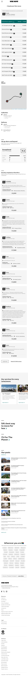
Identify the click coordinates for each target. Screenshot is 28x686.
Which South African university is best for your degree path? (19, 458)
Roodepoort (11, 565)
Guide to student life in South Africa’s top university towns (12, 524)
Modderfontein (21, 558)
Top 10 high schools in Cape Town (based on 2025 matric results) (18, 481)
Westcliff (17, 567)
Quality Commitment (5, 604)
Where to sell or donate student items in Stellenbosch (18, 504)
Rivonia (5, 565)
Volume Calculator (5, 606)
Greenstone (16, 554)
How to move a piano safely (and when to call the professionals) (18, 496)
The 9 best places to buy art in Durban (8, 521)
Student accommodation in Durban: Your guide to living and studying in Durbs (13, 528)
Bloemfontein (4, 648)
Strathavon (5, 567)
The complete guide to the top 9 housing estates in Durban (18, 474)
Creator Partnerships (5, 615)
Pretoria (3, 645)
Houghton (23, 554)
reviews (9, 151)
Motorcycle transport (5, 652)
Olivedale (23, 560)
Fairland (17, 552)
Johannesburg (4, 642)
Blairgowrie (23, 547)
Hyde (5, 556)
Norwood (17, 560)
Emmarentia (11, 552)
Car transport (4, 650)
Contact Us (3, 608)
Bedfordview (10, 547)
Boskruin (5, 549)
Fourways (5, 554)
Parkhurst (6, 563)
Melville (10, 558)
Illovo (8, 556)
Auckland (4, 547)
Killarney (13, 556)
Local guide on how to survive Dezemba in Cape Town (11, 518)
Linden (17, 556)
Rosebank (17, 565)
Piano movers (4, 664)
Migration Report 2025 (6, 613)
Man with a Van (4, 657)
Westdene (23, 567)
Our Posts (3, 601)
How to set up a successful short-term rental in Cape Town (18, 511)
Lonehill (5, 558)
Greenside (11, 554)
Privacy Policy (4, 623)
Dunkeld (5, 552)
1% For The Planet (5, 603)
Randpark (22, 563)
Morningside (5, 560)
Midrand (15, 558)
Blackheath (17, 547)
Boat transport (4, 665)
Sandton (22, 565)
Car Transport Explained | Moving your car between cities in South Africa (18, 489)
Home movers (4, 653)
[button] (21, 94)
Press (2, 609)
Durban (2, 643)
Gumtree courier (4, 660)
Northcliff (12, 560)
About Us (3, 598)
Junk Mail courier (4, 658)
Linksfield (22, 556)
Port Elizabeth (4, 647)
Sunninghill (11, 567)
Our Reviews (4, 599)
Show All (3, 454)
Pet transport (4, 662)
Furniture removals (5, 655)
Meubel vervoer (4, 667)
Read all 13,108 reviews (16, 361)
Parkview (11, 563)
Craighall (16, 549)
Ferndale (22, 552)
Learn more (4, 402)
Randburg (17, 563)
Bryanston (11, 549)
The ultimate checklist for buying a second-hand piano (17, 466)
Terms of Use (4, 621)
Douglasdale (22, 549)
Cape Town (3, 640)
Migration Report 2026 (7, 611)
